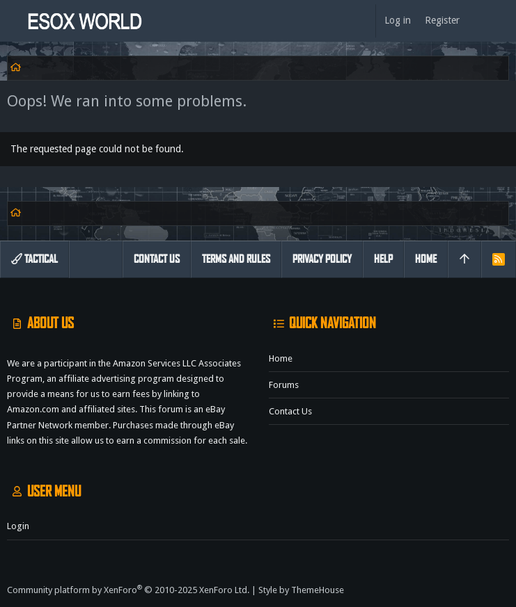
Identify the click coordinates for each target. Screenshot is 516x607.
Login (18, 526)
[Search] (502, 21)
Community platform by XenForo (128, 590)
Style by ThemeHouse (301, 590)
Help (383, 259)
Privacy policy (322, 259)
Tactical (34, 259)
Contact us (290, 411)
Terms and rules (236, 259)
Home (280, 358)
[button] (14, 20)
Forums (284, 385)
